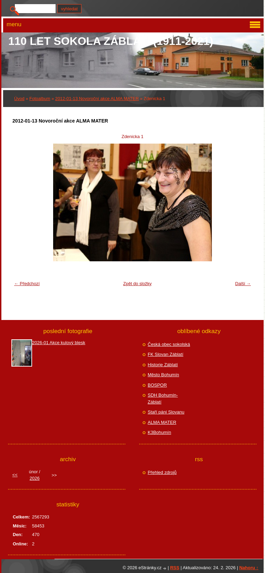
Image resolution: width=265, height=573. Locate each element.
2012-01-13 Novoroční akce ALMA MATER (97, 98)
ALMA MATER (162, 422)
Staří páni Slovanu (166, 412)
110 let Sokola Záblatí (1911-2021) (110, 41)
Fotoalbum (39, 98)
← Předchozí (27, 283)
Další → (243, 283)
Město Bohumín (163, 374)
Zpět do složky (137, 283)
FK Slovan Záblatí (165, 354)
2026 (35, 478)
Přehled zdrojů (162, 472)
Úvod (19, 98)
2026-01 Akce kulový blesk (58, 342)
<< (15, 474)
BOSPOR (157, 385)
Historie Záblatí (163, 364)
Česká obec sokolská (169, 344)
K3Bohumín (159, 432)
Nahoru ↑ (248, 567)
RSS (174, 567)
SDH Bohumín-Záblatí (163, 398)
